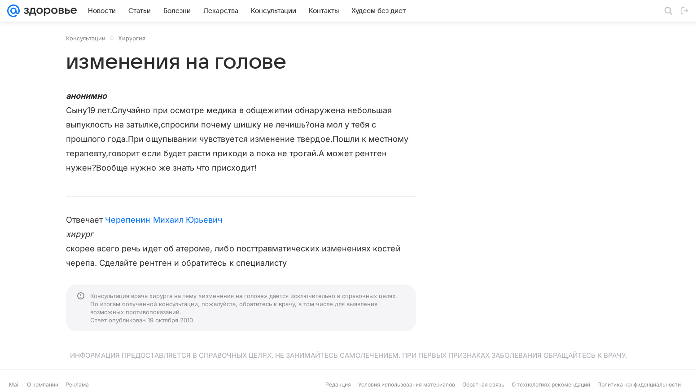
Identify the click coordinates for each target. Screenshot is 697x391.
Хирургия (131, 38)
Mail (14, 384)
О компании (42, 384)
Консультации (85, 38)
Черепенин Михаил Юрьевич (163, 219)
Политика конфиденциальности (639, 384)
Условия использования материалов (406, 384)
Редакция (338, 384)
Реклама (77, 384)
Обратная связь (483, 384)
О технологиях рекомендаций (551, 384)
